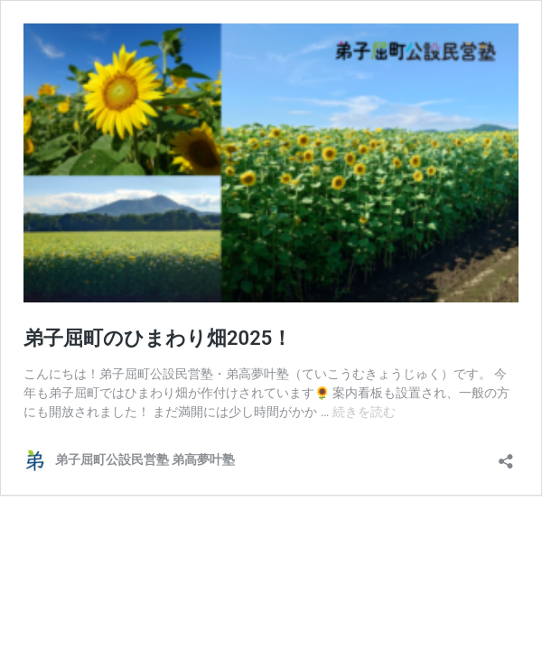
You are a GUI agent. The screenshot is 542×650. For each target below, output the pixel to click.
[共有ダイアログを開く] (506, 455)
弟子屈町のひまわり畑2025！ (157, 338)
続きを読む (364, 411)
